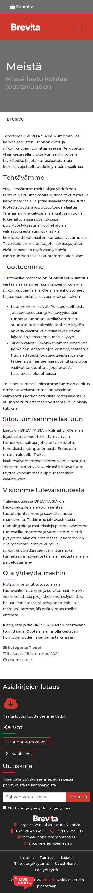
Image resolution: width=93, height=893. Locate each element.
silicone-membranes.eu (50, 843)
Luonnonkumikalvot (26, 742)
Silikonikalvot (19, 753)
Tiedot (35, 647)
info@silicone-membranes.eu (49, 837)
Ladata (67, 857)
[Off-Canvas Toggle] (78, 27)
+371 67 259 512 (69, 831)
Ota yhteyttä (46, 870)
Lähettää (78, 797)
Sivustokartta (67, 863)
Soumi (22, 6)
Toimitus (47, 857)
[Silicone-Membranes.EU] (25, 27)
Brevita (48, 880)
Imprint (27, 857)
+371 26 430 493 (30, 831)
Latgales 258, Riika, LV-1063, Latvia (49, 825)
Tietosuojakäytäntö (31, 863)
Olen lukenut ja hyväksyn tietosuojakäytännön (37, 808)
